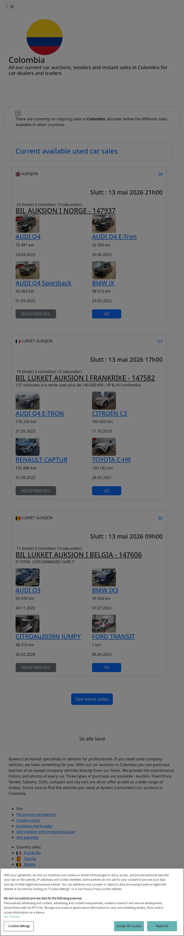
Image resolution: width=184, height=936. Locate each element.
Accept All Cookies (129, 926)
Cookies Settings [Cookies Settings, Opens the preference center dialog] (19, 926)
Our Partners (12, 917)
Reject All (162, 926)
